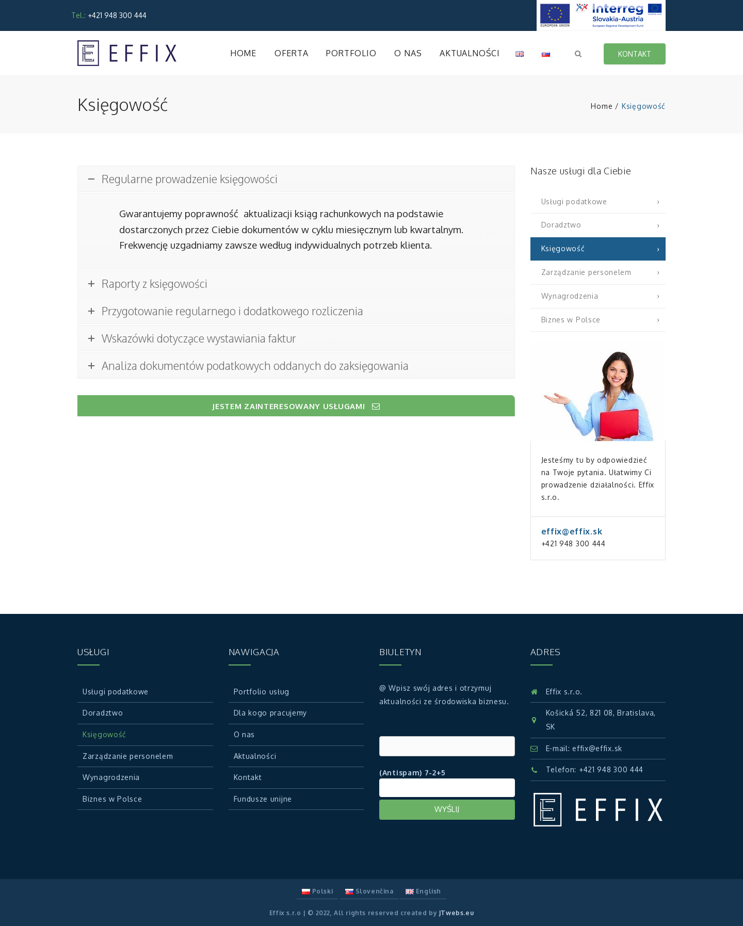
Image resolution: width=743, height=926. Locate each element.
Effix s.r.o (285, 913)
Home (243, 53)
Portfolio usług (262, 691)
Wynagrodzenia (570, 295)
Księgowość (563, 248)
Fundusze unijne (263, 798)
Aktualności (470, 53)
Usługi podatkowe (574, 201)
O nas (408, 53)
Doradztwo (561, 224)
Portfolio (351, 53)
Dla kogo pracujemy (271, 712)
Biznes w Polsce (571, 319)
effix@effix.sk (597, 748)
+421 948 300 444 (611, 769)
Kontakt (634, 54)
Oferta (291, 53)
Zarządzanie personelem (586, 272)
